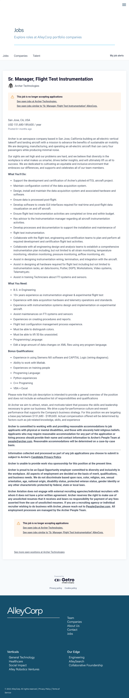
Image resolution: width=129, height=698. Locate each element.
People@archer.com (98, 506)
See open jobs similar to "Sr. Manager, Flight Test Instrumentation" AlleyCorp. (57, 106)
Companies (74, 622)
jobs (6, 55)
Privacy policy (56, 588)
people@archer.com (20, 441)
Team (70, 618)
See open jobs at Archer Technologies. (37, 101)
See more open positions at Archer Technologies (39, 552)
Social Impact (18, 665)
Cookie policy (71, 588)
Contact (72, 630)
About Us (73, 626)
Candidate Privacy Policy (46, 457)
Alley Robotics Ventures (24, 669)
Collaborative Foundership (86, 665)
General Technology (22, 657)
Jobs (70, 634)
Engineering (76, 657)
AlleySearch (76, 661)
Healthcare (16, 661)
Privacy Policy (45, 689)
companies (21, 55)
